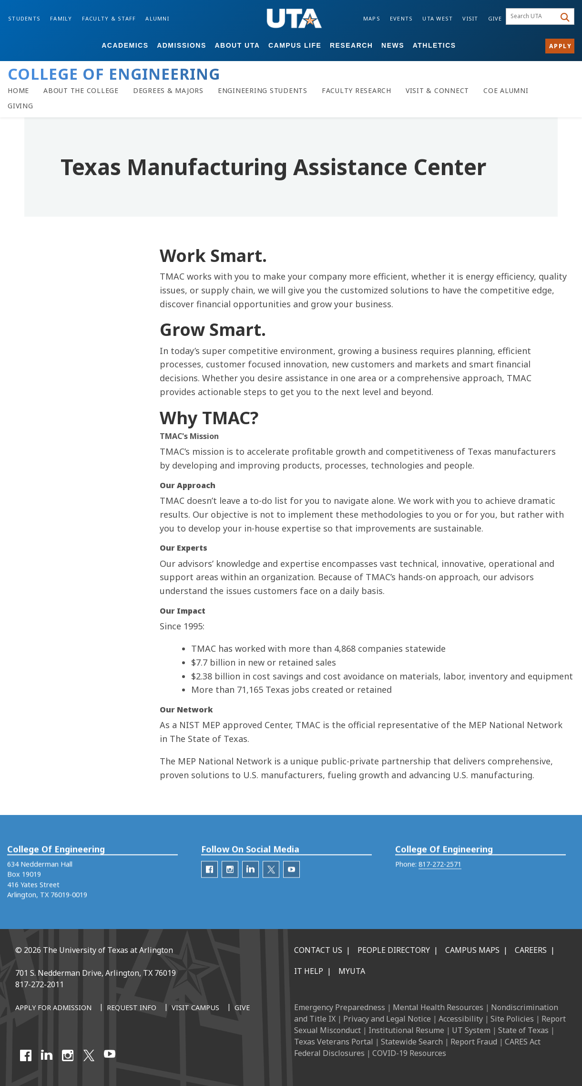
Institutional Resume (406, 1030)
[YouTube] (109, 1055)
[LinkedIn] (46, 1055)
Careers (531, 950)
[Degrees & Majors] (168, 90)
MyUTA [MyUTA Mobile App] (351, 971)
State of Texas (523, 1030)
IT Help (308, 971)
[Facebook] (25, 1055)
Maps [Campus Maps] (371, 18)
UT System (471, 1030)
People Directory (393, 950)
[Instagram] (67, 1055)
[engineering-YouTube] (291, 881)
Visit (470, 18)
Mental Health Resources (438, 1007)
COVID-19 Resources (409, 1053)
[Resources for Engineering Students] (262, 90)
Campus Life (294, 45)
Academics (125, 45)
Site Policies (512, 1018)
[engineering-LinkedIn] (250, 881)
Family (61, 18)
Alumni (157, 18)
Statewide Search (412, 1041)
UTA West (437, 18)
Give (495, 18)
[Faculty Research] (356, 90)
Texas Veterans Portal (333, 1041)
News (392, 45)
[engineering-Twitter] (271, 881)
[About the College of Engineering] (81, 90)
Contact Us (318, 950)
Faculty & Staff (109, 18)
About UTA (237, 45)
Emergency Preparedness (339, 1007)
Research (351, 45)
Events (401, 18)
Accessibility (461, 1018)
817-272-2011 (39, 984)
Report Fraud (473, 1041)
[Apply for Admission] (53, 1008)
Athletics (434, 45)
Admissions (181, 45)
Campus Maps (472, 950)
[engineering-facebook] (209, 881)
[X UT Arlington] (88, 1055)
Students (24, 18)
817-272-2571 (440, 876)
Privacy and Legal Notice (387, 1018)
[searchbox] (532, 17)
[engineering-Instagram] (230, 881)
